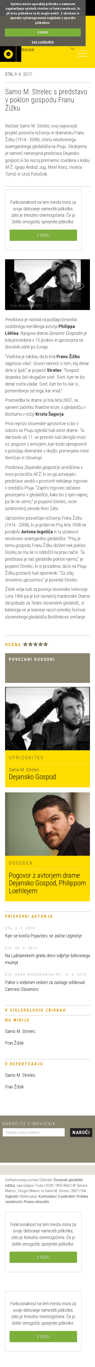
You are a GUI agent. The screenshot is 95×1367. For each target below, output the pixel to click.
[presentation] (41, 1148)
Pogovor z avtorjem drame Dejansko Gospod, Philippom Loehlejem (47, 883)
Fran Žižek (14, 1043)
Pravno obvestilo (36, 1201)
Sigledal (11, 1196)
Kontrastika (47, 1196)
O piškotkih (66, 1196)
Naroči (81, 1132)
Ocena (13, 644)
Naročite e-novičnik (29, 1123)
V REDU (42, 32)
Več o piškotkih (43, 42)
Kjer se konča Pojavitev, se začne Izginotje (43, 936)
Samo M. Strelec (20, 1031)
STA (8, 74)
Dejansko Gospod (32, 777)
